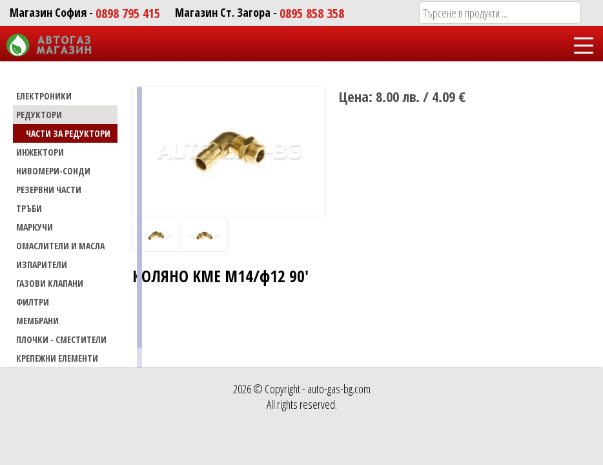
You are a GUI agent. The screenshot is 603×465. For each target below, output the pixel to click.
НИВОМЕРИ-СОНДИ (53, 171)
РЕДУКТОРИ (39, 114)
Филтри (32, 302)
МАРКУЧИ (34, 227)
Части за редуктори (68, 133)
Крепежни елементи (57, 358)
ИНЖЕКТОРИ (40, 152)
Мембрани (37, 321)
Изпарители (41, 264)
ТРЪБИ (29, 208)
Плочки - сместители (61, 339)
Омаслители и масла (60, 246)
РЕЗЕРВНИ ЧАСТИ (48, 189)
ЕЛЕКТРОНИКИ (44, 96)
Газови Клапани (49, 283)
